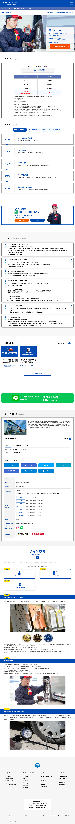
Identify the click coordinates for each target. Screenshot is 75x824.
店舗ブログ (71, 12)
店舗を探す (8, 773)
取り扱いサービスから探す (10, 780)
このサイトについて (32, 816)
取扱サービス (60, 12)
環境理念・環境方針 (65, 816)
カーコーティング (26, 780)
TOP (2, 8)
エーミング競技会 (62, 778)
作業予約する (22, 220)
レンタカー (25, 785)
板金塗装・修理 (26, 775)
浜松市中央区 (12, 8)
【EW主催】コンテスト (63, 776)
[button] (10, 433)
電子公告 (25, 816)
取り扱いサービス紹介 (28, 773)
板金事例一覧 (44, 775)
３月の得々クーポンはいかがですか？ (22, 449)
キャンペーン (53, 12)
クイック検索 (8, 776)
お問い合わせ (38, 220)
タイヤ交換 (28, 8)
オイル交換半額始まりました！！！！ (20, 445)
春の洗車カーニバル (17, 452)
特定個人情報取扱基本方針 (53, 816)
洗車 (24, 782)
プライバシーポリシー (42, 816)
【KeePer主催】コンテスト (64, 775)
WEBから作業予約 (62, 46)
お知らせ (43, 784)
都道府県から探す (9, 778)
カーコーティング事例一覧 (46, 776)
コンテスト (61, 773)
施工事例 (66, 12)
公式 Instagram (11, 784)
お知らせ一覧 (44, 786)
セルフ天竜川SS (21, 8)
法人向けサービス (63, 782)
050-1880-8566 (27, 212)
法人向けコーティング (63, 784)
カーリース (25, 783)
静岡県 (6, 8)
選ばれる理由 (44, 780)
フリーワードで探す (9, 775)
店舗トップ (48, 12)
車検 (24, 778)
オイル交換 (25, 787)
